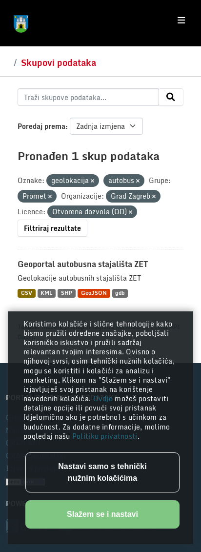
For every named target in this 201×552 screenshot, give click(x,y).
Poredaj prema (41, 126)
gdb (119, 293)
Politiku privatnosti (105, 436)
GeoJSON (94, 293)
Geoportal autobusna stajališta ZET (83, 264)
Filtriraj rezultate (52, 228)
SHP (66, 293)
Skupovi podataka (58, 62)
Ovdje (104, 398)
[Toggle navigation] (181, 20)
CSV (26, 293)
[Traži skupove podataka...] (88, 97)
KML (46, 293)
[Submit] (170, 97)
